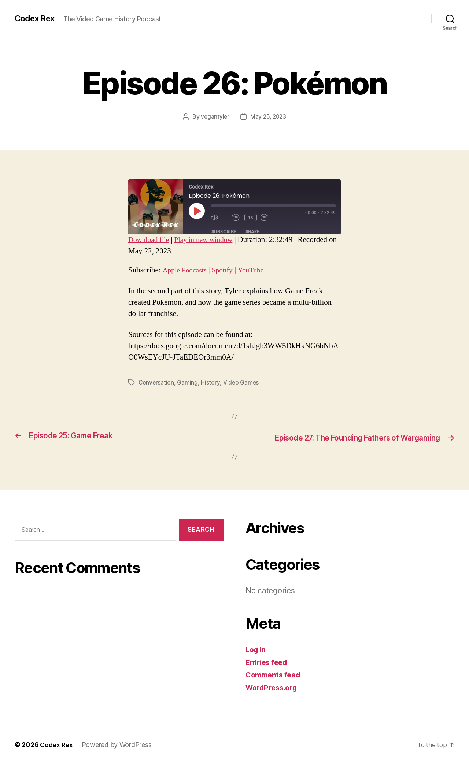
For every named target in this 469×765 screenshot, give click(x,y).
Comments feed (275, 674)
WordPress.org (273, 686)
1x (251, 217)
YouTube (257, 270)
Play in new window (209, 240)
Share (252, 231)
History (211, 382)
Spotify (226, 270)
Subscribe (223, 231)
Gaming (188, 382)
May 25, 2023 (268, 116)
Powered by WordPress (118, 744)
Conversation (157, 382)
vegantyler (214, 116)
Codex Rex (36, 18)
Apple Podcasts (186, 270)
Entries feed (268, 661)
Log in (256, 649)
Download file (150, 240)
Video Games (242, 382)
